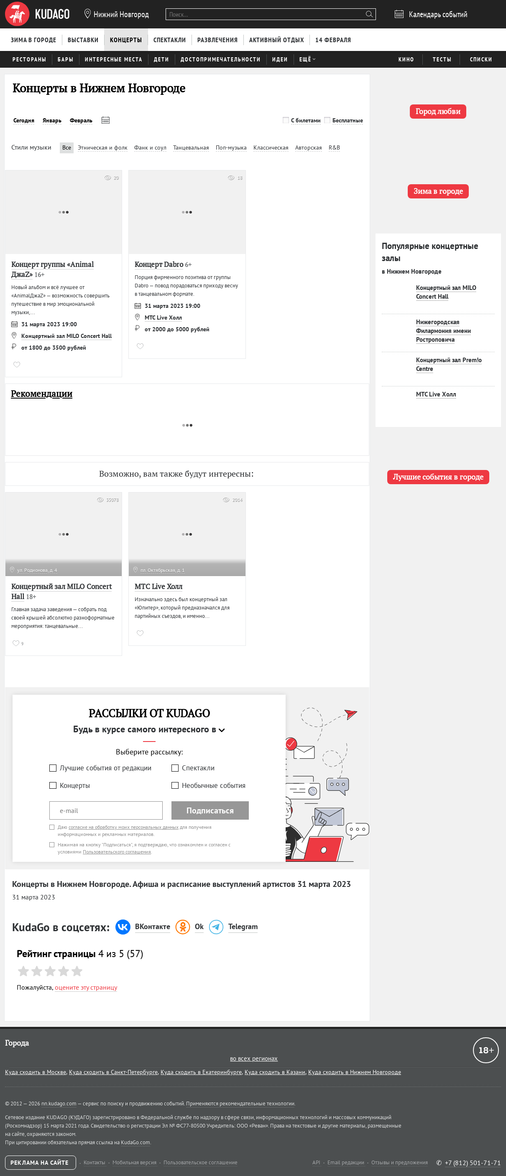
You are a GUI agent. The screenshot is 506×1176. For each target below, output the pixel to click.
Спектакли (198, 767)
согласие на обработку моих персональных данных (124, 827)
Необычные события (213, 785)
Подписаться (210, 810)
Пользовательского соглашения (117, 851)
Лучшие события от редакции (105, 767)
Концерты (75, 785)
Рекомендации (41, 393)
